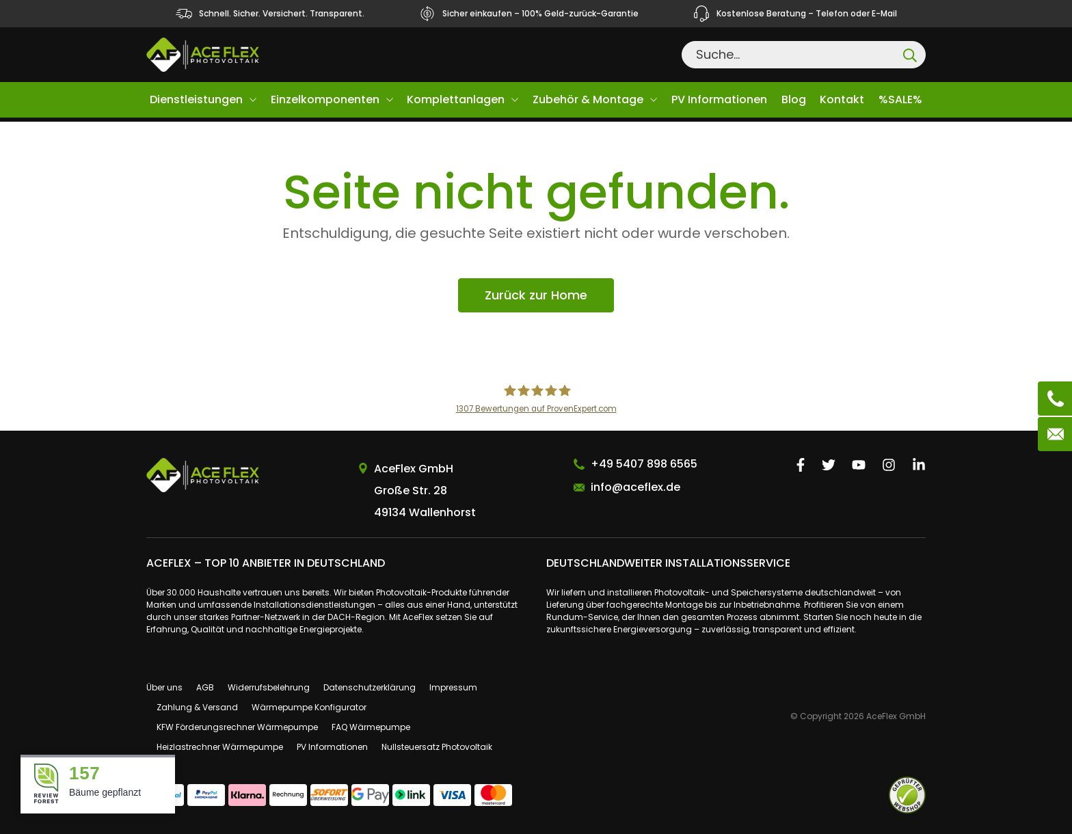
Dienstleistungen (196, 99)
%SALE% (900, 99)
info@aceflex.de (635, 487)
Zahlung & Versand (197, 707)
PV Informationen (719, 99)
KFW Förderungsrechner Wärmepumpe (237, 727)
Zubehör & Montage (588, 99)
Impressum (453, 687)
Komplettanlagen (456, 99)
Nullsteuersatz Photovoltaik (436, 747)
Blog (793, 99)
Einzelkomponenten (325, 99)
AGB (205, 687)
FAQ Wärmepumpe (371, 727)
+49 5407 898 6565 (644, 464)
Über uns (164, 687)
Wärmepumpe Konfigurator (309, 707)
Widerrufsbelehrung (269, 687)
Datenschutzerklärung (369, 687)
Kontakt (842, 99)
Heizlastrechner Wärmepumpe (220, 747)
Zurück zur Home (536, 295)
